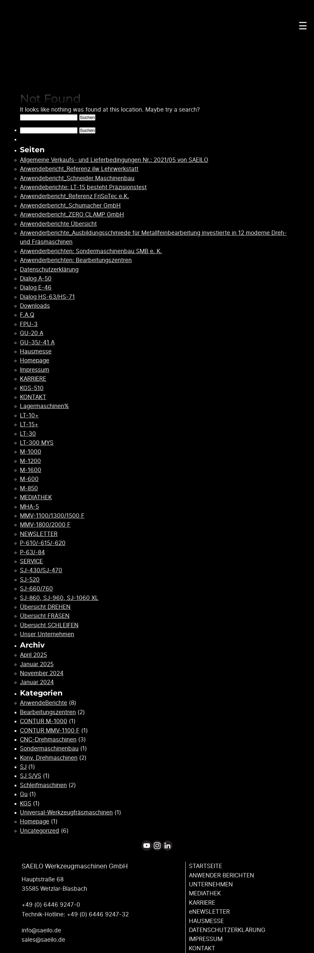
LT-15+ (29, 424)
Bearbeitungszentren (48, 712)
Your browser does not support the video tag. (157, 62)
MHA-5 (29, 507)
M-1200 (30, 461)
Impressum (34, 370)
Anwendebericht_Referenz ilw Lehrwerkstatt (79, 169)
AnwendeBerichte (43, 703)
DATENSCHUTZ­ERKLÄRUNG (227, 930)
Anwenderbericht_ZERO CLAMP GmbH (72, 215)
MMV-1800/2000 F (45, 525)
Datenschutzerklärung (49, 269)
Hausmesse (36, 351)
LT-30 (28, 434)
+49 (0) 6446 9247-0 (51, 905)
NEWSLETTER (39, 534)
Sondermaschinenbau (49, 748)
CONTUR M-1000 (43, 721)
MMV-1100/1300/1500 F (52, 516)
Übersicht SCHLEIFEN (49, 625)
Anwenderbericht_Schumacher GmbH (70, 206)
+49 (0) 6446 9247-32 (98, 914)
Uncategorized (39, 831)
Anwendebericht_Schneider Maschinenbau (77, 178)
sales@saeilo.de (43, 940)
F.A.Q (27, 315)
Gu (24, 794)
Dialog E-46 (36, 287)
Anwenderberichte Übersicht (58, 224)
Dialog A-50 (36, 278)
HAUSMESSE (206, 921)
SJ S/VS (30, 776)
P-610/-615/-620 (43, 543)
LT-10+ (29, 415)
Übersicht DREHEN (45, 607)
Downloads (35, 306)
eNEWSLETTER (209, 912)
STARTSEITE (205, 866)
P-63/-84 (32, 552)
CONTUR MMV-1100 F (49, 730)
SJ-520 (30, 580)
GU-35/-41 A (37, 342)
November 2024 (42, 673)
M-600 (29, 479)
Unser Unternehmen (47, 634)
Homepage (34, 360)
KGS (25, 803)
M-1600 (30, 470)
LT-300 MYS (37, 443)
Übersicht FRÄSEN (45, 616)
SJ (23, 767)
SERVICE (31, 561)
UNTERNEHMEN (211, 884)
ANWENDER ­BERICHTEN (221, 875)
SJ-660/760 (36, 589)
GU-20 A (31, 333)
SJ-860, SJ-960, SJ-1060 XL (59, 598)
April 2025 (33, 655)
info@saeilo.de (41, 930)
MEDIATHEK (36, 497)
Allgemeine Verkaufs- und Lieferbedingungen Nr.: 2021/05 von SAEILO (114, 160)
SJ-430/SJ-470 (41, 570)
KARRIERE (33, 379)
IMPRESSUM (206, 939)
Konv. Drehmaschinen (49, 758)
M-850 (29, 488)
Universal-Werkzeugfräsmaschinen (66, 812)
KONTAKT (33, 397)
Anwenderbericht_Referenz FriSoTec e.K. (74, 196)
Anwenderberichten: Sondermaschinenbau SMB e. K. (91, 251)
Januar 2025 (37, 664)
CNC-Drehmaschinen (48, 739)
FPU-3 (29, 324)
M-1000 (30, 452)
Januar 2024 (37, 682)
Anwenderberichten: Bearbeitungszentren (76, 260)
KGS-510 (32, 388)
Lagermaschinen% (44, 406)
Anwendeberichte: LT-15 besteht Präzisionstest (83, 187)
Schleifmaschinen (43, 785)
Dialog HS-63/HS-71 (47, 297)
